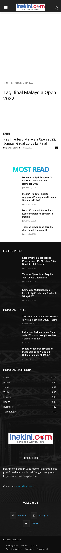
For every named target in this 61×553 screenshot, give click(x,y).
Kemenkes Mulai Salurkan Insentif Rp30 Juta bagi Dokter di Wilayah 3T (39, 293)
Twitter (35, 523)
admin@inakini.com (26, 486)
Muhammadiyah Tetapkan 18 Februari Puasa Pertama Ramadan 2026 (37, 180)
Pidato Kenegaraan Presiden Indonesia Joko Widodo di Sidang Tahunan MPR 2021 (37, 351)
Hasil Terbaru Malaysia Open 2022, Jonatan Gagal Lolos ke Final (29, 141)
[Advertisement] (30, 44)
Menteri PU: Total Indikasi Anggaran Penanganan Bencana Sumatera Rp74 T (39, 197)
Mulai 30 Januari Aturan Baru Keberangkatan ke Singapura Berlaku (37, 213)
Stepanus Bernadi (11, 148)
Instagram (43, 515)
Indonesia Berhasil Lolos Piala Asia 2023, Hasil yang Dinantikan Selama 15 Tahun (39, 335)
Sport (6, 134)
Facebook (23, 515)
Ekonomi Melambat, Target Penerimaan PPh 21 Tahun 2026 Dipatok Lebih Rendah (39, 261)
